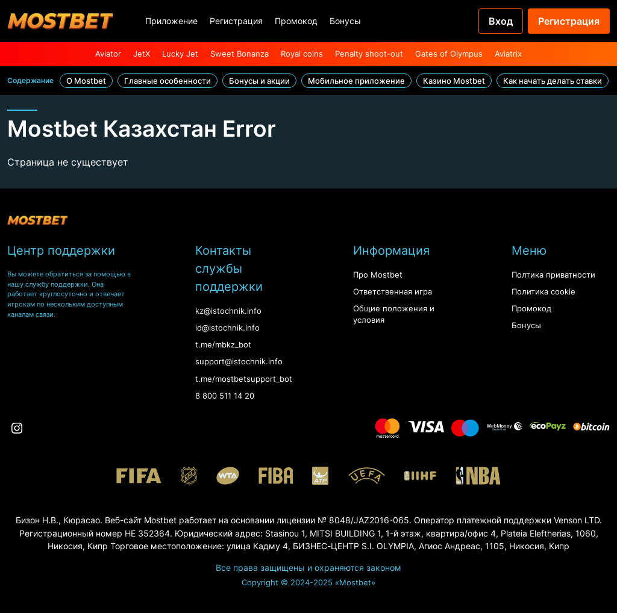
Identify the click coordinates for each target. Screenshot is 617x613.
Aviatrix (508, 53)
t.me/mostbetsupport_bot (243, 379)
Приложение (171, 21)
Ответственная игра (392, 291)
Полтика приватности (553, 274)
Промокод (296, 21)
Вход (501, 21)
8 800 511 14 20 (224, 395)
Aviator (108, 53)
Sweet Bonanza (239, 53)
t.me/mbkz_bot (223, 344)
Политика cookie (543, 291)
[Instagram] (17, 428)
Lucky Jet (180, 53)
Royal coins (302, 53)
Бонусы (345, 21)
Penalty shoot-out (369, 53)
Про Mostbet (377, 274)
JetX (141, 53)
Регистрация (236, 21)
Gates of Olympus (449, 53)
